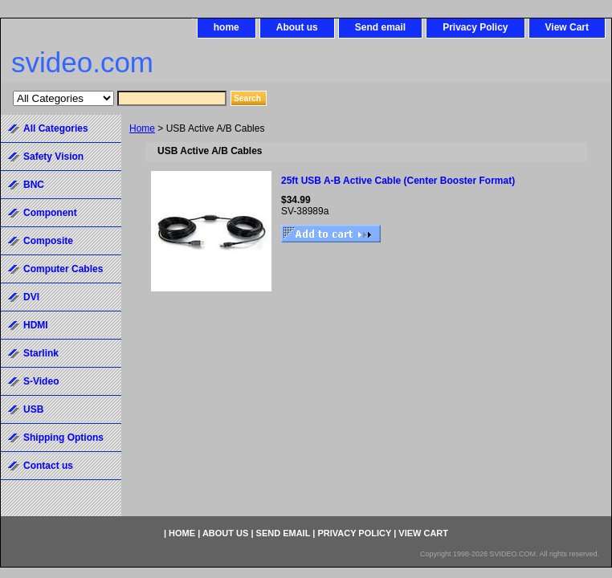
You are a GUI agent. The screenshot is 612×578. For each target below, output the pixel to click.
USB (33, 409)
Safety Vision (53, 156)
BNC (33, 184)
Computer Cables (63, 269)
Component (50, 212)
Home (142, 128)
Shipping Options (63, 437)
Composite (48, 240)
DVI (31, 297)
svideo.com (82, 62)
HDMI (35, 325)
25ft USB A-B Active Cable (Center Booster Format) (398, 180)
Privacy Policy (475, 27)
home (226, 27)
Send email (380, 27)
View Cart (567, 27)
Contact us (48, 465)
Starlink (41, 353)
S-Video (41, 381)
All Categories (55, 128)
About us (297, 27)
